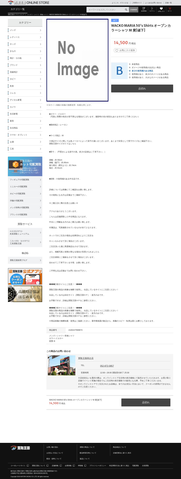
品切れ (142, 88)
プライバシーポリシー (98, 466)
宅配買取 (135, 466)
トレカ (13, 93)
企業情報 (68, 466)
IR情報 (80, 466)
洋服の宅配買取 (16, 200)
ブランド (14, 65)
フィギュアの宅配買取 (19, 180)
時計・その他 (15, 58)
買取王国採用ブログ (18, 260)
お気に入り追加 (125, 50)
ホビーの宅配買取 (17, 193)
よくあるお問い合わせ (153, 3)
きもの (13, 51)
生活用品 (14, 128)
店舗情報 (55, 466)
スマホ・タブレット (18, 135)
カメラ (13, 107)
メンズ (29, 14)
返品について (85, 459)
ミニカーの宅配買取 (18, 186)
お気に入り (161, 11)
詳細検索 (133, 10)
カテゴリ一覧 (18, 9)
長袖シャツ (43, 14)
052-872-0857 (107, 366)
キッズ (13, 44)
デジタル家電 (15, 100)
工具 (12, 149)
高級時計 (14, 72)
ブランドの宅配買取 (18, 214)
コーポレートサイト (18, 466)
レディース (15, 37)
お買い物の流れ (52, 447)
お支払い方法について (55, 453)
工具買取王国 (20, 242)
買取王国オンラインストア (16, 14)
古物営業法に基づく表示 (122, 453)
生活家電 (14, 114)
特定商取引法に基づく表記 (119, 466)
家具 (12, 121)
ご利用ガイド (137, 3)
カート (170, 11)
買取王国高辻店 (86, 358)
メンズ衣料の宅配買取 (19, 207)
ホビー (13, 79)
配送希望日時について (88, 453)
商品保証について (119, 447)
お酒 (12, 142)
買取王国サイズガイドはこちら (62, 144)
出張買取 (145, 466)
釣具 (12, 86)
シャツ (36, 14)
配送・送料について (54, 459)
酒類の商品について (87, 447)
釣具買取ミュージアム (19, 232)
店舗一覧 (168, 3)
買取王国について (38, 466)
